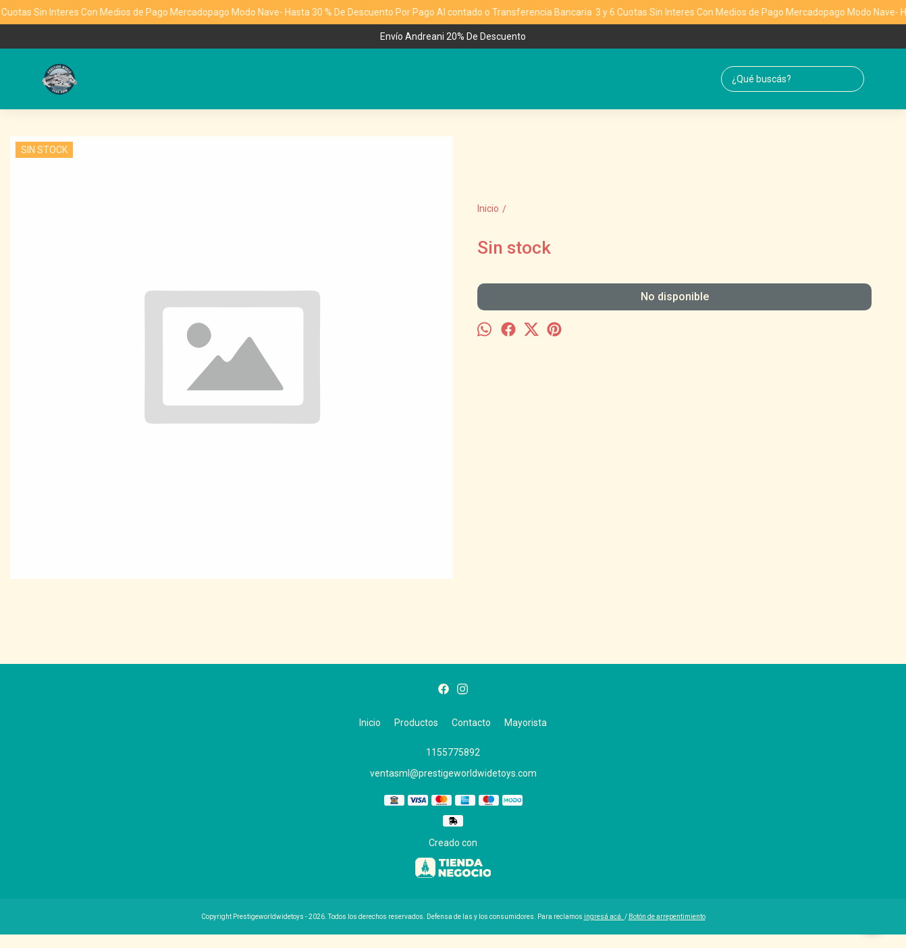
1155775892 (453, 752)
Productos (416, 722)
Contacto (471, 722)
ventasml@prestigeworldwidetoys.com (453, 773)
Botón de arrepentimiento (667, 916)
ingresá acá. (604, 916)
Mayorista (525, 722)
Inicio (370, 722)
